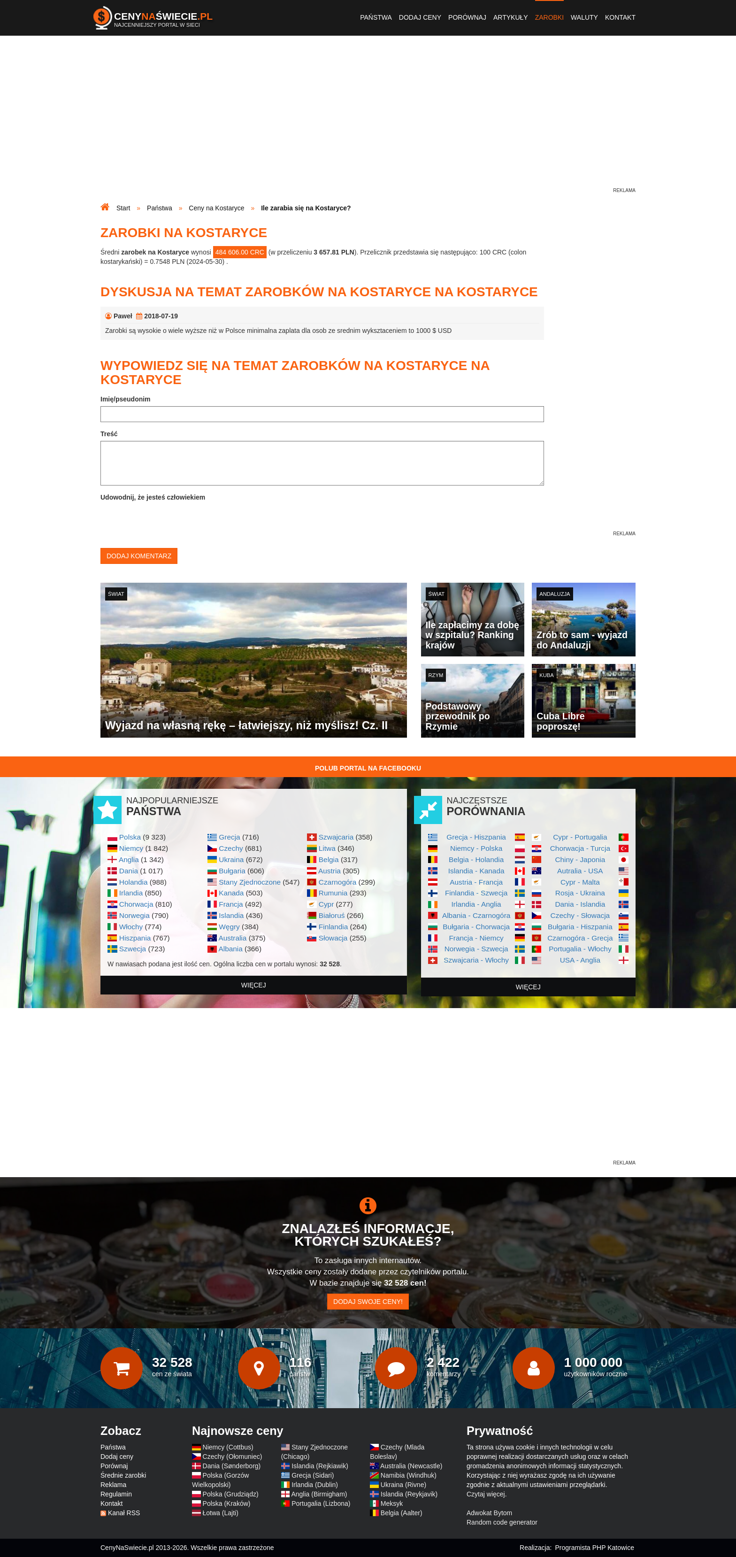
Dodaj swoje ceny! (368, 1301)
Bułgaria (232, 871)
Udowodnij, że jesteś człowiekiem (152, 497)
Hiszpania (135, 938)
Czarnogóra (337, 882)
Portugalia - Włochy (580, 949)
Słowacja (333, 938)
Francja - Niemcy (476, 938)
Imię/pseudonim (125, 399)
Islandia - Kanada (476, 871)
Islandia (231, 915)
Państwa (376, 17)
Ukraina (231, 859)
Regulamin (116, 1494)
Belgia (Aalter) (401, 1513)
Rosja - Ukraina (580, 893)
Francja (231, 904)
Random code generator (502, 1522)
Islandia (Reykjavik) (409, 1494)
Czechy (231, 848)
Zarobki (549, 17)
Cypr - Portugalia (580, 837)
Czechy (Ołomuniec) (232, 1456)
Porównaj (467, 17)
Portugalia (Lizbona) (320, 1503)
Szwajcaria (336, 837)
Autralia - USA (580, 871)
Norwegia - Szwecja (476, 949)
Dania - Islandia (580, 904)
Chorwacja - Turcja (580, 848)
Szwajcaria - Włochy (476, 960)
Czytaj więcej (486, 1494)
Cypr (326, 904)
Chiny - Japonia (580, 859)
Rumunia (333, 893)
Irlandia (131, 893)
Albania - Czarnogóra (476, 915)
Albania (230, 949)
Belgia (329, 859)
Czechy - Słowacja (580, 915)
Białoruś (332, 915)
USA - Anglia (580, 960)
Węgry (229, 927)
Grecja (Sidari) (312, 1475)
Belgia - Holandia (476, 859)
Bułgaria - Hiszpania (580, 927)
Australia (232, 938)
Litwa (327, 848)
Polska (130, 837)
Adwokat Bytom (489, 1513)
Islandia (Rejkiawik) (319, 1466)
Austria (329, 871)
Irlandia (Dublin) (314, 1484)
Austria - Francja (476, 882)
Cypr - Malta (580, 882)
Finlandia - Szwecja (476, 893)
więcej (253, 985)
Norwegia (134, 915)
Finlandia (333, 927)
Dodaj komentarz (139, 556)
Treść (109, 434)
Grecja (229, 837)
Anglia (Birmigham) (319, 1494)
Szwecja (132, 949)
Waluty (584, 17)
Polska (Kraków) (227, 1503)
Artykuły (510, 17)
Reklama (113, 1484)
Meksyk (392, 1503)
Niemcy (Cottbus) (228, 1447)
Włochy (131, 927)
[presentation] (171, 522)
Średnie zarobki (123, 1475)
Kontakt (620, 17)
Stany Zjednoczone (250, 882)
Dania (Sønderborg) (232, 1466)
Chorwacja (136, 904)
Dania (128, 871)
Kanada (231, 893)
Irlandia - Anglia (476, 904)
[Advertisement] (368, 120)
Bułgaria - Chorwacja (476, 927)
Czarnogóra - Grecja (580, 938)
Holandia (133, 882)
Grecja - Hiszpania (476, 837)
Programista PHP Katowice (594, 1547)
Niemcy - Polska (476, 848)
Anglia (129, 859)
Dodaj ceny (420, 17)
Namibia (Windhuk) (409, 1475)
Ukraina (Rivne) (403, 1484)
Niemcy (131, 848)
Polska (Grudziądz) (231, 1494)
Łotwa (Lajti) (220, 1513)
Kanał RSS (124, 1513)
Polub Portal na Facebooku (368, 768)
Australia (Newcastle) (411, 1466)
